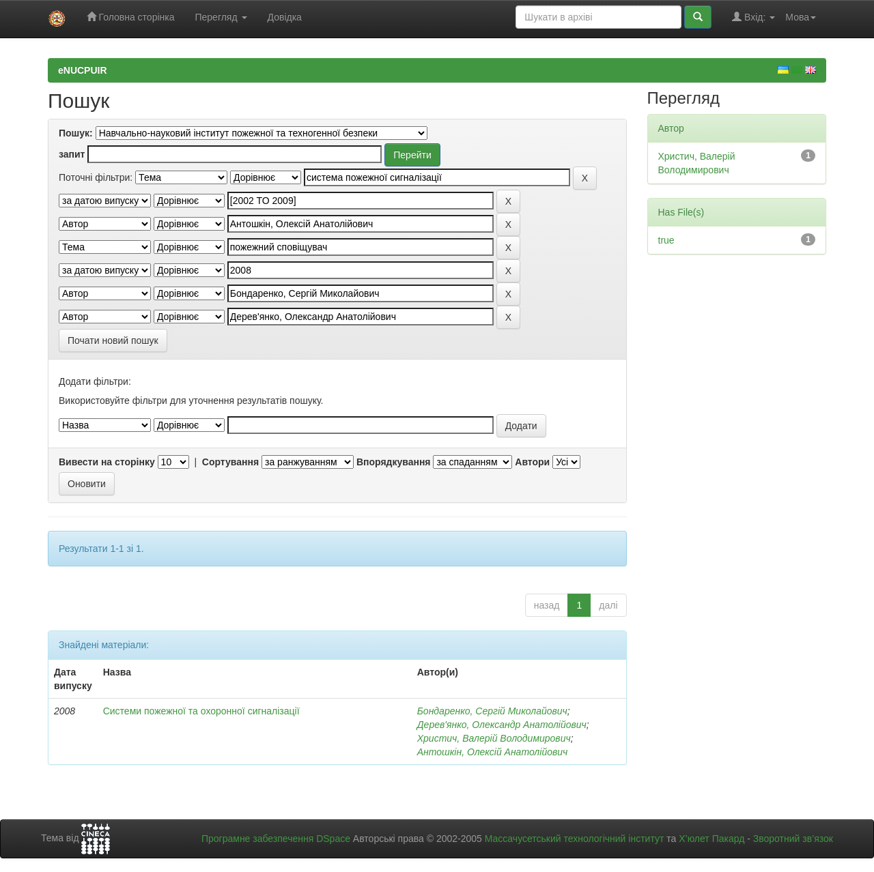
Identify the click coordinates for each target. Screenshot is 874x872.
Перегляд (220, 17)
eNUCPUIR (82, 70)
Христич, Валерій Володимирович (494, 738)
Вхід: (753, 17)
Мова (800, 17)
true (666, 240)
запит (72, 154)
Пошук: (76, 133)
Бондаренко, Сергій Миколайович (492, 711)
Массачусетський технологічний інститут (574, 838)
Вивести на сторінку (107, 461)
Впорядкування (393, 461)
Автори (532, 461)
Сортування (230, 461)
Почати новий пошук (113, 340)
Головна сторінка (131, 17)
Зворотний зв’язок (793, 838)
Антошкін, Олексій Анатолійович (492, 751)
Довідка (285, 17)
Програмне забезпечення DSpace (275, 838)
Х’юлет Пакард (711, 838)
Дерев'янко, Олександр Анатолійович (502, 724)
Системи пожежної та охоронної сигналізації (201, 711)
